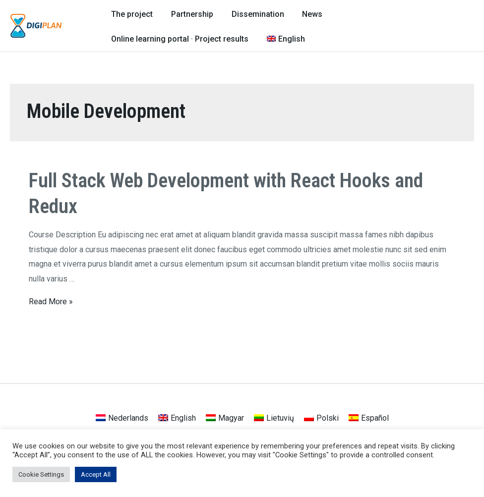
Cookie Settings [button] (41, 474)
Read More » (51, 299)
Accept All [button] (96, 474)
